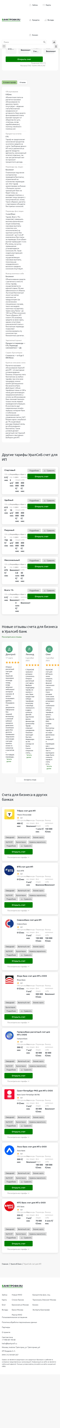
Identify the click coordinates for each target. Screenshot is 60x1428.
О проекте (6, 1332)
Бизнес (33, 35)
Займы (33, 5)
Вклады (49, 20)
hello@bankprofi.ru (9, 1344)
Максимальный (12, 560)
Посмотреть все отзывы (12, 637)
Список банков (18, 1300)
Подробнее (34, 471)
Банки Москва (17, 1310)
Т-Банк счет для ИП (26, 811)
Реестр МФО (17, 1315)
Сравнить (48, 470)
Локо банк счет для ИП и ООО (32, 1146)
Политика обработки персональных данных (19, 1322)
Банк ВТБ (20, 871)
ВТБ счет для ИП (25, 867)
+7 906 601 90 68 (8, 1340)
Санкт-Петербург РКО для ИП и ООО (35, 1090)
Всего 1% (8, 590)
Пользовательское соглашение (14, 1317)
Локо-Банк (21, 1150)
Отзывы (23, 82)
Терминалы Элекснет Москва (44, 1300)
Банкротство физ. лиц (41, 1295)
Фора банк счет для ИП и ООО (32, 976)
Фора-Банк (21, 980)
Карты (47, 5)
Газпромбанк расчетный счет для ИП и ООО (33, 1033)
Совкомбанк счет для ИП (29, 920)
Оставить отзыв (30, 780)
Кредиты (34, 20)
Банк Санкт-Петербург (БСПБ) (28, 1094)
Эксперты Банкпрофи (41, 1310)
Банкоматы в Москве (20, 1305)
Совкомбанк (22, 924)
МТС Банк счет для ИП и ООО (31, 1202)
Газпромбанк (22, 1039)
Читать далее (9, 760)
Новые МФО (17, 1295)
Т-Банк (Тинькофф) (24, 815)
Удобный (8, 500)
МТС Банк (20, 1206)
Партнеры (6, 1327)
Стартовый (9, 470)
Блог (4, 1305)
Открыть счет (24, 59)
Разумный (9, 530)
